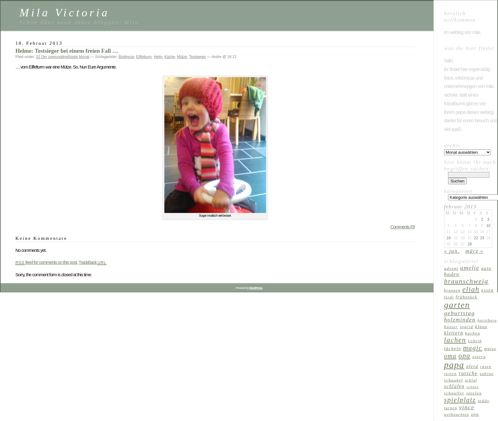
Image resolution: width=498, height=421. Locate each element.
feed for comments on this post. (46, 262)
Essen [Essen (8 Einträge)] (487, 290)
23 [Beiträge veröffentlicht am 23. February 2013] (482, 238)
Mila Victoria (64, 12)
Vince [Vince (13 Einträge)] (466, 407)
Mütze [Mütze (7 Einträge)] (490, 348)
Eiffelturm (144, 57)
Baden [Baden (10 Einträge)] (451, 274)
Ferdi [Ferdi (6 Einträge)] (449, 297)
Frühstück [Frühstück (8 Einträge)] (466, 296)
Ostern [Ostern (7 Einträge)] (479, 356)
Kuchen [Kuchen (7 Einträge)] (472, 333)
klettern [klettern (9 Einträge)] (453, 333)
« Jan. (452, 251)
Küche (169, 57)
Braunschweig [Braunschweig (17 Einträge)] (466, 281)
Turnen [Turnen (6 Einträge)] (450, 408)
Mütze (182, 57)
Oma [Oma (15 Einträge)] (450, 355)
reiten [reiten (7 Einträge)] (450, 373)
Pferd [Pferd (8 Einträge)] (472, 366)
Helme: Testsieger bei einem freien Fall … (66, 51)
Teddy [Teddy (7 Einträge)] (483, 400)
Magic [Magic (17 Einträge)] (472, 348)
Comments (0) (402, 226)
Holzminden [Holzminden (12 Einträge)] (459, 320)
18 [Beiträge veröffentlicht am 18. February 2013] (449, 238)
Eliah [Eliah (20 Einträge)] (470, 289)
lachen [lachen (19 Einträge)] (455, 340)
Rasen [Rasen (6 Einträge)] (485, 367)
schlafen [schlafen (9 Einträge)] (454, 386)
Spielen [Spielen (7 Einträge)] (474, 393)
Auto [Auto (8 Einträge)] (486, 268)
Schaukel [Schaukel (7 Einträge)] (453, 380)
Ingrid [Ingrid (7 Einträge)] (466, 326)
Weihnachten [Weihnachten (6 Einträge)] (456, 414)
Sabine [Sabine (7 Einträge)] (486, 373)
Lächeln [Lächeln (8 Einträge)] (452, 348)
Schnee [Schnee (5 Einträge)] (473, 387)
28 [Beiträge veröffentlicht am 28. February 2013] (469, 244)
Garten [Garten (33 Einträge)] (457, 305)
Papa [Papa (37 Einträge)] (454, 365)
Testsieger (197, 57)
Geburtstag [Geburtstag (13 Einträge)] (459, 313)
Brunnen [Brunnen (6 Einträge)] (452, 290)
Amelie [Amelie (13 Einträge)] (469, 268)
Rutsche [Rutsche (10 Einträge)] (468, 373)
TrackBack (92, 262)
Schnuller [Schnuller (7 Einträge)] (454, 393)
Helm (158, 57)
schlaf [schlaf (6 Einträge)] (471, 380)
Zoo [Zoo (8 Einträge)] (475, 414)
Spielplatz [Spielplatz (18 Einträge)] (460, 400)
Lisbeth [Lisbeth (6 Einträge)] (475, 341)
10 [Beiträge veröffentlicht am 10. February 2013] (488, 225)
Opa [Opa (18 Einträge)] (465, 356)
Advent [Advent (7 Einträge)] (451, 268)
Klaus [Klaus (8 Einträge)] (481, 326)
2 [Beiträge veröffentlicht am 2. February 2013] (482, 219)
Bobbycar (126, 57)
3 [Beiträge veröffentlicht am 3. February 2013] (488, 219)
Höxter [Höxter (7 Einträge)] (451, 326)
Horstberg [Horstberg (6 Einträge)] (487, 320)
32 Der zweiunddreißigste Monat (62, 57)
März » (474, 251)
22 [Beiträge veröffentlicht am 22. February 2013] (476, 238)
